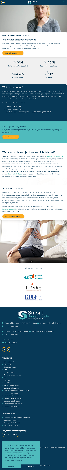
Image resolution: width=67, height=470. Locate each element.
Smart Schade (9, 362)
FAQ (5, 377)
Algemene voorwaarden (13, 375)
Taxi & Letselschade (11, 385)
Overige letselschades (12, 423)
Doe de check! (9, 137)
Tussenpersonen (10, 367)
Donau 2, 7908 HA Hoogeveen (15, 331)
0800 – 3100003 (10, 326)
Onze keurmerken (33, 268)
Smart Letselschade (15, 174)
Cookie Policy (9, 372)
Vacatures (7, 364)
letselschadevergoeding (54, 156)
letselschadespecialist (10, 209)
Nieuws (7, 380)
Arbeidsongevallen (11, 420)
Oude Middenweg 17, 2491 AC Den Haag (19, 323)
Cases (6, 370)
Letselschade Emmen (12, 401)
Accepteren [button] (30, 466)
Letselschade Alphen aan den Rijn (16, 391)
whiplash (57, 96)
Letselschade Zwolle (11, 393)
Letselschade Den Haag (13, 404)
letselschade (42, 46)
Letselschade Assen (11, 406)
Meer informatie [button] (16, 460)
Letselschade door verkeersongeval (17, 418)
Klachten (7, 383)
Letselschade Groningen (13, 398)
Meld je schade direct (12, 216)
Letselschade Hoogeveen (13, 396)
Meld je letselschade (11, 53)
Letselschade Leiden (11, 388)
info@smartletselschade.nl (49, 323)
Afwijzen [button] (11, 466)
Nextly (49, 465)
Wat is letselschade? (11, 425)
